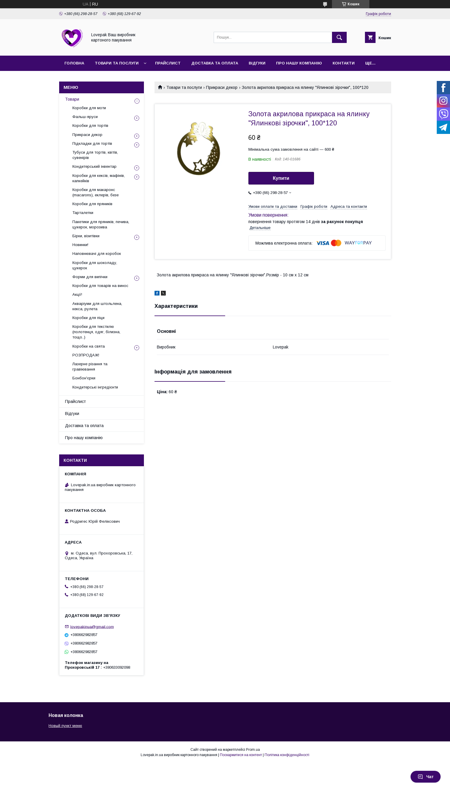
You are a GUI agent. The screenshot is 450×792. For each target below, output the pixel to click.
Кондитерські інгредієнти (95, 387)
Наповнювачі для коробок (96, 253)
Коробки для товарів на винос (100, 285)
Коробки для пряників (92, 204)
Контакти (344, 63)
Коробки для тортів (90, 125)
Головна (74, 63)
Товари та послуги (117, 63)
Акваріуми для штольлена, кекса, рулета (97, 306)
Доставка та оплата (214, 63)
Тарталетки (82, 212)
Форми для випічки (89, 277)
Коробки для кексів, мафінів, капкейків (98, 178)
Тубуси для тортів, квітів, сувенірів (95, 155)
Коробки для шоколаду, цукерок (94, 265)
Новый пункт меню (65, 725)
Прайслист (168, 63)
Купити (281, 178)
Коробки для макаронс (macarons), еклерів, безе (95, 192)
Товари (72, 99)
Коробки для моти (89, 108)
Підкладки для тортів (92, 143)
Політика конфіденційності (287, 755)
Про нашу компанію (299, 63)
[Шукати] (339, 37)
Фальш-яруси (85, 116)
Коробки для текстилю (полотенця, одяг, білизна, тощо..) (96, 331)
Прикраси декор (222, 87)
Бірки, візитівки (85, 236)
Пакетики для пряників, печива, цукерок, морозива (100, 224)
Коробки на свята (88, 346)
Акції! (77, 294)
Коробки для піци (88, 318)
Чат (426, 776)
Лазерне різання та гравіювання (89, 366)
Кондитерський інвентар (94, 166)
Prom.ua (253, 750)
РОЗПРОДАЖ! (85, 355)
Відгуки (257, 63)
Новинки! (80, 245)
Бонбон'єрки (83, 378)
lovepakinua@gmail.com (92, 626)
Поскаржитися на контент (241, 755)
